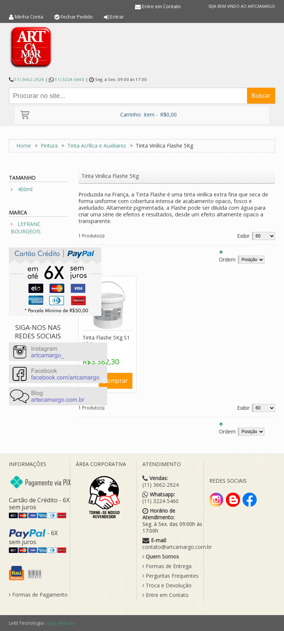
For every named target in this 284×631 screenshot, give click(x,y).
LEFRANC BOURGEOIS (26, 227)
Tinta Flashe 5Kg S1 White (106, 341)
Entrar (117, 16)
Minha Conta (29, 16)
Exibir (243, 235)
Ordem (227, 259)
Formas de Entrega (167, 566)
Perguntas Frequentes (170, 576)
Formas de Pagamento (38, 594)
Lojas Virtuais (60, 623)
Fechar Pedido (77, 16)
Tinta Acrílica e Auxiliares (96, 145)
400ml (25, 189)
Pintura (49, 145)
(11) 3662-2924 (28, 79)
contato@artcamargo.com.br (177, 547)
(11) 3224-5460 (69, 79)
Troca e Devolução (167, 585)
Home (23, 145)
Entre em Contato (161, 6)
